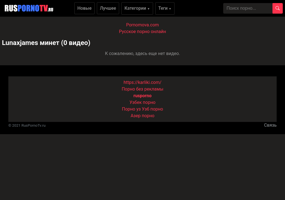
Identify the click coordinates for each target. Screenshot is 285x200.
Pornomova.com (142, 25)
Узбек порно (142, 102)
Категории (137, 8)
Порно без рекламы (142, 89)
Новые (84, 8)
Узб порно (152, 109)
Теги (164, 8)
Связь (270, 125)
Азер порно (142, 115)
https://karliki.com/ (142, 82)
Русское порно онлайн (142, 31)
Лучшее (108, 8)
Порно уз (131, 109)
